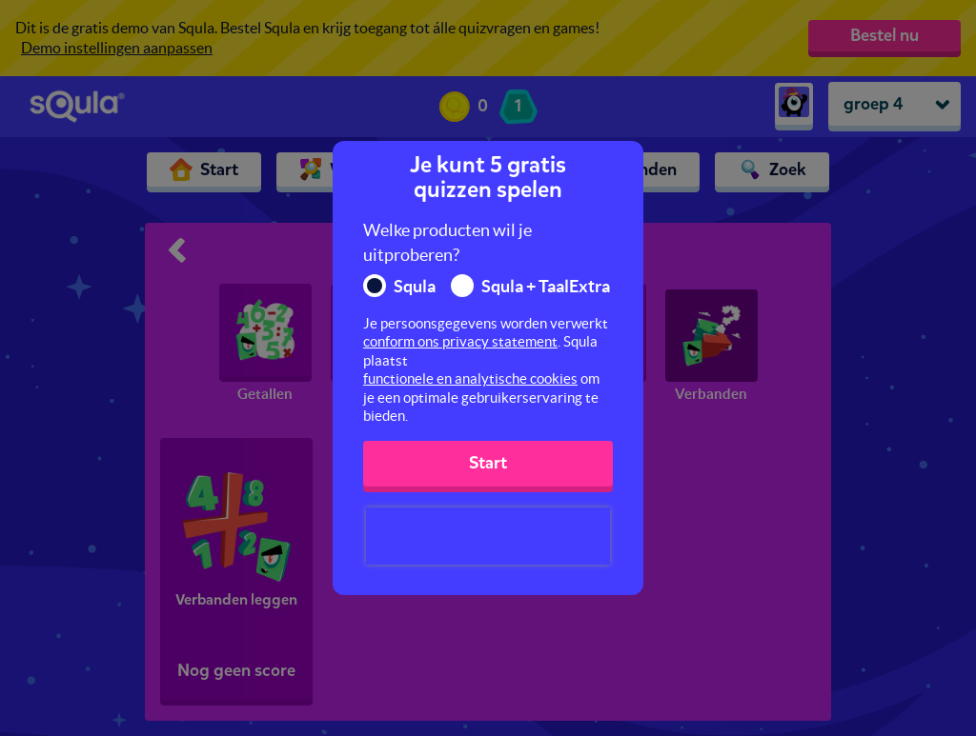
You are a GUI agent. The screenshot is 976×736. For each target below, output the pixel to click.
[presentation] (488, 536)
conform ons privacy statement (460, 341)
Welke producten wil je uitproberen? (447, 242)
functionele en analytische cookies (470, 378)
